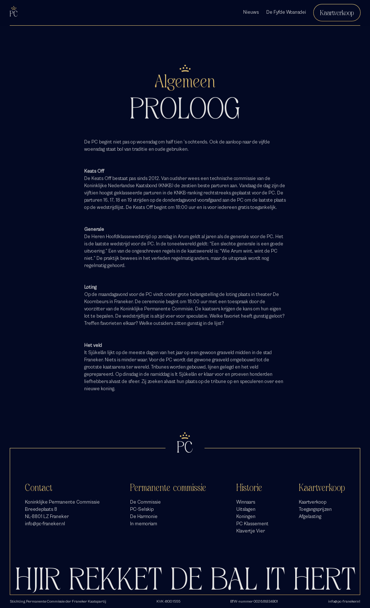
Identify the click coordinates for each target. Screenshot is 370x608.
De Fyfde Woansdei (286, 12)
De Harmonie (144, 516)
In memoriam (143, 523)
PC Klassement (252, 523)
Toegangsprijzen (315, 509)
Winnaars (245, 502)
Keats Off (101, 180)
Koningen (245, 516)
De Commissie (145, 502)
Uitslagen (245, 509)
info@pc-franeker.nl (45, 523)
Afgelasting (310, 516)
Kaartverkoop (337, 13)
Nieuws (251, 12)
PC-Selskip (142, 509)
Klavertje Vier (250, 531)
